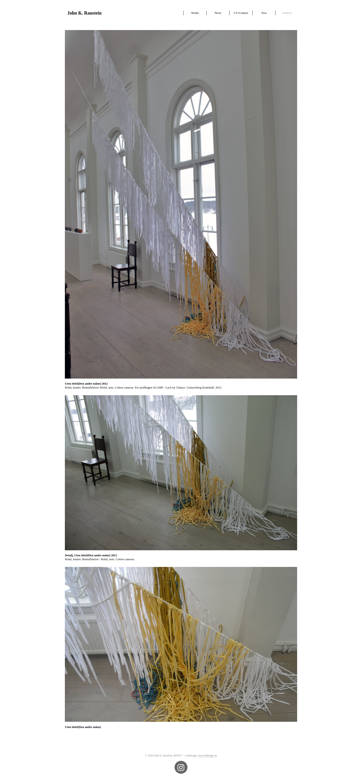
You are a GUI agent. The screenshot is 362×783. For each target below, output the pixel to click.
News (217, 13)
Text (264, 13)
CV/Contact (241, 13)
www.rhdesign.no (207, 755)
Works (195, 13)
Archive (287, 13)
